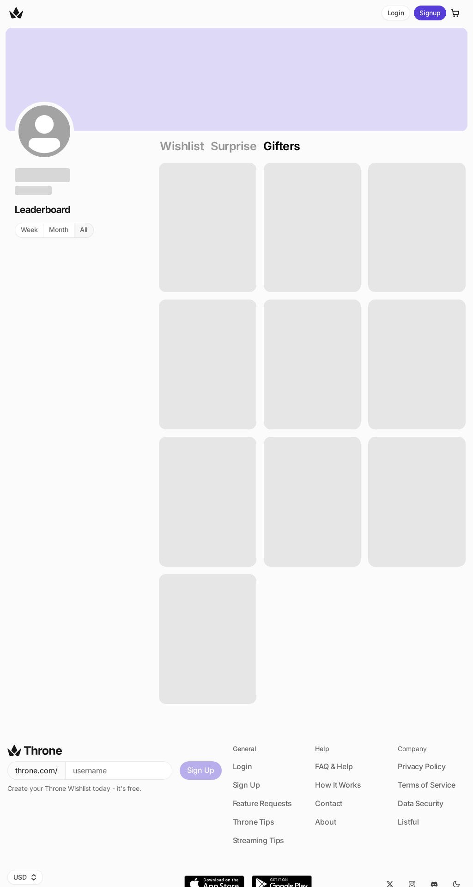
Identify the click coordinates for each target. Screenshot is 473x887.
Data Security (420, 803)
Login (396, 13)
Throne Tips (253, 821)
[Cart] (455, 13)
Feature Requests (262, 803)
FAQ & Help (333, 766)
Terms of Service (426, 784)
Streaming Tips (259, 840)
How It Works (338, 784)
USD (25, 877)
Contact (328, 803)
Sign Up (200, 770)
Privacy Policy (422, 766)
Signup (430, 13)
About (325, 821)
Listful (408, 821)
